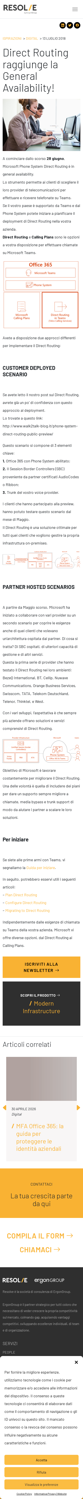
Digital (32, 38)
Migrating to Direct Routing (27, 910)
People (9, 1352)
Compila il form (40, 1235)
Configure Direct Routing (25, 902)
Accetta (41, 1460)
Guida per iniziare (40, 867)
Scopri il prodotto (40, 995)
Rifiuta (41, 1472)
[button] (76, 1361)
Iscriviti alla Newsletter (42, 967)
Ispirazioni (12, 38)
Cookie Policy (24, 1493)
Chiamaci (40, 1249)
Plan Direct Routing (21, 894)
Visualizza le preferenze (41, 1484)
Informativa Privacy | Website (50, 1493)
